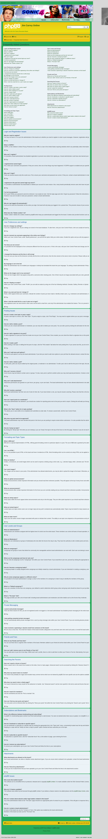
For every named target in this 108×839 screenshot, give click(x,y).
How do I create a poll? (10, 92)
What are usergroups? (53, 53)
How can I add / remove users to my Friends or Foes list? (62, 77)
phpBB (41, 828)
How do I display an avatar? (11, 78)
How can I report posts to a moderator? (14, 102)
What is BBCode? (8, 112)
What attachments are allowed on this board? (59, 105)
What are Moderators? (53, 52)
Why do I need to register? (11, 50)
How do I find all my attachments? (56, 107)
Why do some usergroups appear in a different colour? (61, 58)
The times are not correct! (10, 72)
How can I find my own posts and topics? (57, 89)
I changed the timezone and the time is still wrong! (17, 73)
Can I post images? (9, 117)
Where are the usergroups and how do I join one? (60, 55)
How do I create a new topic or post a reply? (15, 87)
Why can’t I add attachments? (11, 98)
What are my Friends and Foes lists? (56, 76)
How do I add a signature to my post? (13, 90)
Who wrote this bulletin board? (55, 113)
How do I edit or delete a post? (12, 89)
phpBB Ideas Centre (79, 791)
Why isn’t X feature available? (55, 114)
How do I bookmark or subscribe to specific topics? (60, 97)
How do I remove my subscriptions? (56, 100)
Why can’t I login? (8, 56)
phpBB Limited (51, 781)
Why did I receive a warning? (11, 100)
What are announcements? (11, 120)
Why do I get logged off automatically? (14, 61)
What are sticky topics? (10, 122)
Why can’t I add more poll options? (13, 94)
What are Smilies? (8, 115)
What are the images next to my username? (15, 77)
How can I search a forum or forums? (56, 83)
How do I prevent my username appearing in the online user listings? (21, 70)
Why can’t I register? (9, 53)
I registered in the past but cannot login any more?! (17, 58)
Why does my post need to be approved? (14, 105)
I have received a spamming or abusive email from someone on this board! (66, 70)
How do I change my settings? (12, 68)
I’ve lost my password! (9, 60)
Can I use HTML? (8, 114)
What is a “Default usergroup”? (55, 60)
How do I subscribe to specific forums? (57, 98)
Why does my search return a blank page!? (58, 86)
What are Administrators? (53, 50)
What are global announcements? (12, 119)
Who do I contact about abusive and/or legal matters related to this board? (66, 116)
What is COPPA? (8, 52)
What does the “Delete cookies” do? (13, 63)
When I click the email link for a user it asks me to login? (18, 82)
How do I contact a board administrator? (57, 117)
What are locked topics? (10, 123)
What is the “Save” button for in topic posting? (16, 103)
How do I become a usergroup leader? (57, 56)
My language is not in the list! (11, 75)
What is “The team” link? (53, 61)
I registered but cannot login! (11, 55)
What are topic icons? (9, 125)
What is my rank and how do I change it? (14, 80)
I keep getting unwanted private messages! (58, 68)
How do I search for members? (55, 88)
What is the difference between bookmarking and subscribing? (63, 95)
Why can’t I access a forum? (11, 97)
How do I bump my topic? (10, 107)
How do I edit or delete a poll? (11, 95)
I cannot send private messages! (55, 67)
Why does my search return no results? (57, 84)
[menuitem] (14, 36)
